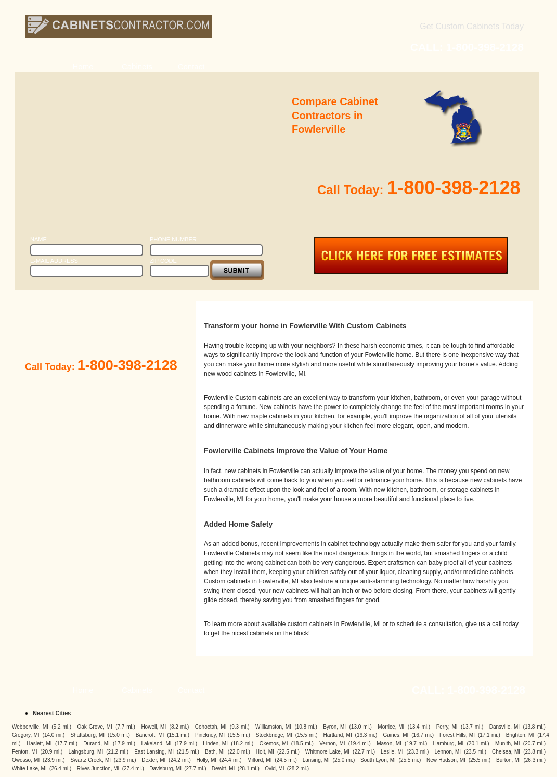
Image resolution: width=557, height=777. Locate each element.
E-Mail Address (54, 261)
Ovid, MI (274, 768)
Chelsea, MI (506, 752)
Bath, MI (215, 752)
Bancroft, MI (150, 735)
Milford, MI (259, 760)
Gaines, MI (395, 735)
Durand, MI (96, 743)
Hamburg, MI (448, 743)
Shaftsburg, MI (87, 735)
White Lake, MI (29, 768)
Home (82, 66)
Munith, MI (507, 743)
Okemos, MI (274, 743)
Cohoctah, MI (211, 727)
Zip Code (163, 261)
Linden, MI (215, 743)
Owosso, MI (26, 760)
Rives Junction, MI (98, 768)
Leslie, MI (392, 752)
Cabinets (137, 66)
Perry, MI (447, 727)
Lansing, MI (316, 760)
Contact (191, 66)
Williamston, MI (273, 727)
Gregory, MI (26, 735)
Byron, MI (334, 727)
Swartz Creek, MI (90, 760)
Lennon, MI (447, 752)
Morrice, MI (391, 727)
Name (38, 239)
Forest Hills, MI (457, 735)
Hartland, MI (337, 735)
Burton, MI (508, 760)
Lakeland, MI (156, 743)
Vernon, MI (332, 743)
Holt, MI (265, 752)
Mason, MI (389, 743)
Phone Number (173, 239)
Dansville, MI (504, 727)
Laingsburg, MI (85, 752)
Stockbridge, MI (274, 735)
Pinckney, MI (210, 735)
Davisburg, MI (165, 768)
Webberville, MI (30, 727)
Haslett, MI (39, 743)
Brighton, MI (520, 735)
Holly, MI (207, 760)
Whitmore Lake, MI (327, 752)
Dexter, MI (153, 760)
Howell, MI (153, 727)
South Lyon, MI (378, 760)
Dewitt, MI (223, 768)
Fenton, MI (24, 752)
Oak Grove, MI (94, 727)
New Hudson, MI (445, 760)
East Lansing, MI (154, 752)
